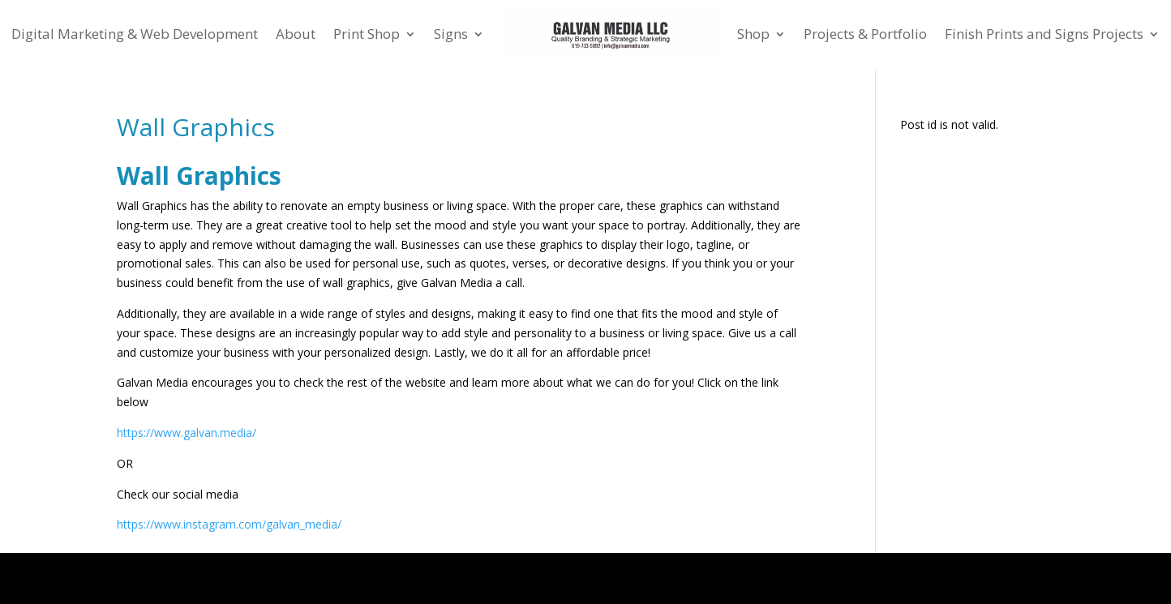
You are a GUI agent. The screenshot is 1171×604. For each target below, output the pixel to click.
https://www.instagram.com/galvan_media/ (229, 524)
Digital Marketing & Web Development (134, 33)
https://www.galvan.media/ (186, 432)
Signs (451, 33)
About (295, 33)
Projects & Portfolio (865, 33)
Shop (753, 33)
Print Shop (366, 33)
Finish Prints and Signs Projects (1044, 33)
